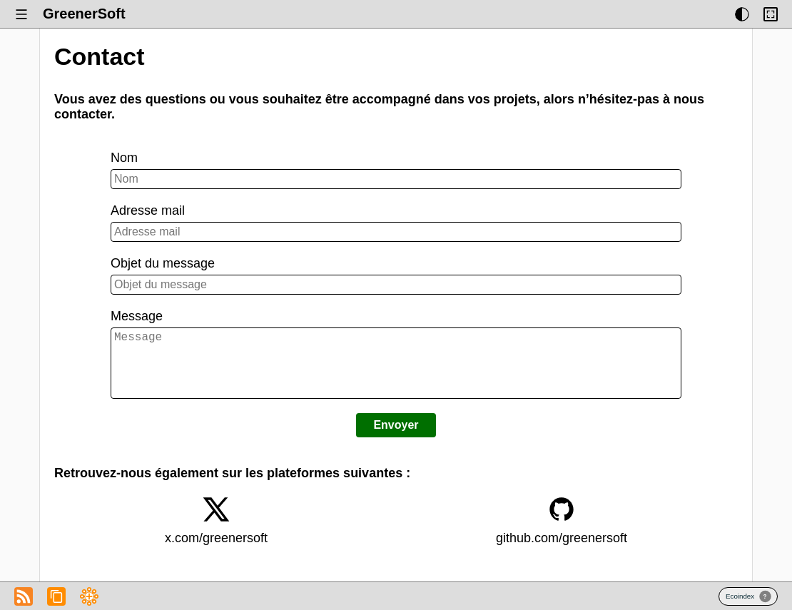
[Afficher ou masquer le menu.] (21, 14)
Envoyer (395, 439)
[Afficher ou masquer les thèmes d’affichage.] (742, 14)
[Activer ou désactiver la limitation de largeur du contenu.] (770, 14)
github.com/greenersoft (561, 552)
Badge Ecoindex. (748, 596)
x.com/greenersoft (216, 552)
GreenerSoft (84, 13)
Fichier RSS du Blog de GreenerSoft (23, 596)
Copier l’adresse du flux (56, 596)
